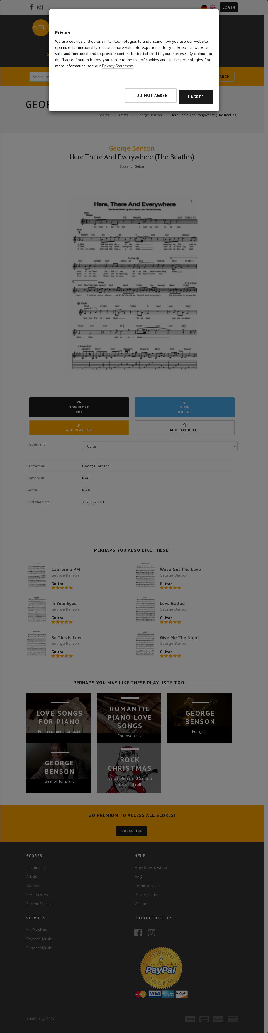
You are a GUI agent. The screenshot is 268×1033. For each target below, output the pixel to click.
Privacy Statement (117, 65)
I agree (196, 96)
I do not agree (150, 95)
